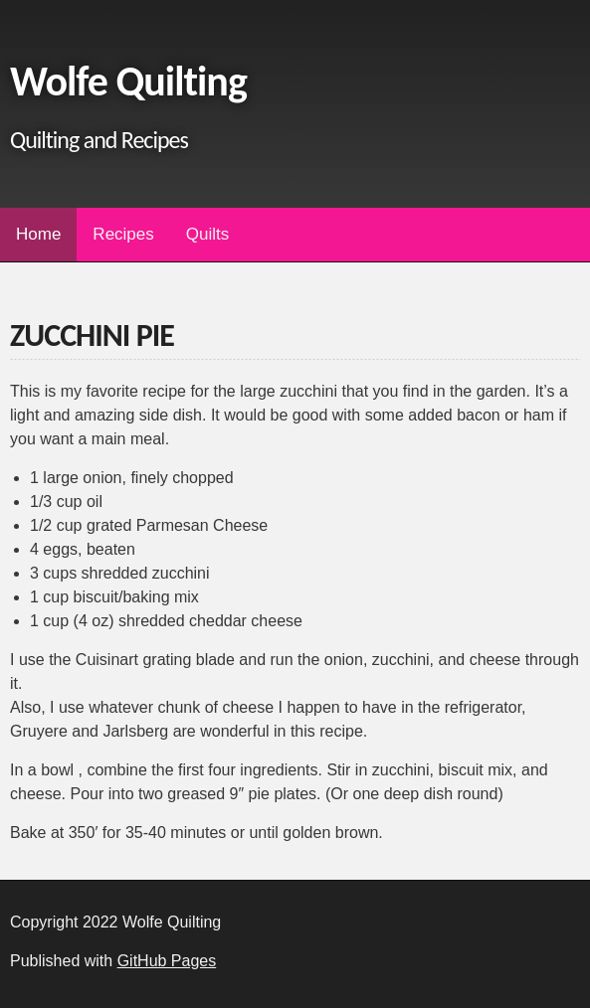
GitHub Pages (167, 960)
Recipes (123, 234)
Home (38, 234)
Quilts (207, 234)
